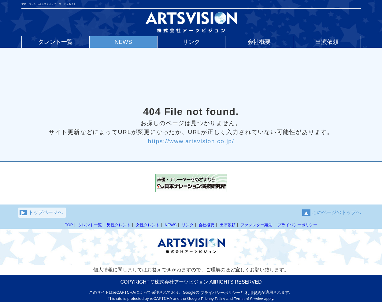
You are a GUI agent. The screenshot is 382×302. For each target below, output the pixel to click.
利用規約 (253, 292)
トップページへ (41, 212)
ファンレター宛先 (256, 225)
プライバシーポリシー (297, 225)
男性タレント (119, 225)
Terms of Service (248, 298)
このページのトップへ (331, 212)
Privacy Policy (213, 298)
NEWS (170, 225)
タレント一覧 (90, 225)
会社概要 (206, 225)
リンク (188, 225)
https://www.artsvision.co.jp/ (191, 141)
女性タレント (148, 225)
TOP (69, 225)
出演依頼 (228, 225)
